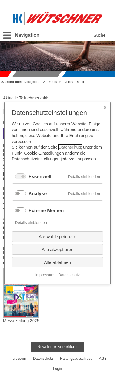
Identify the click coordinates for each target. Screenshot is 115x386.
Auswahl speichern (57, 236)
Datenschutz (70, 147)
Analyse (37, 193)
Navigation (27, 35)
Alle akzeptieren (57, 249)
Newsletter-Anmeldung (57, 347)
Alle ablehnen (57, 261)
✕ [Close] (105, 107)
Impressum (44, 274)
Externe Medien (46, 210)
